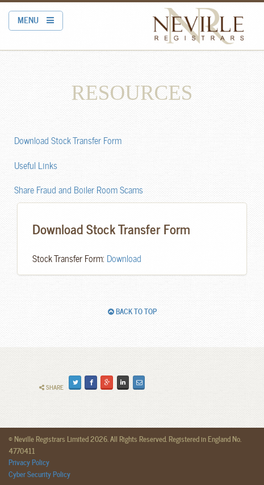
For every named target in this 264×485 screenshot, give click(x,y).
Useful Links (35, 165)
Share (51, 387)
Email (140, 382)
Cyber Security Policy (39, 473)
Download (124, 258)
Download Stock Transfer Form (67, 140)
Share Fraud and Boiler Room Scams (78, 189)
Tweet (76, 382)
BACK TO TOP (132, 311)
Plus (108, 382)
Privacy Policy (29, 461)
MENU (35, 19)
